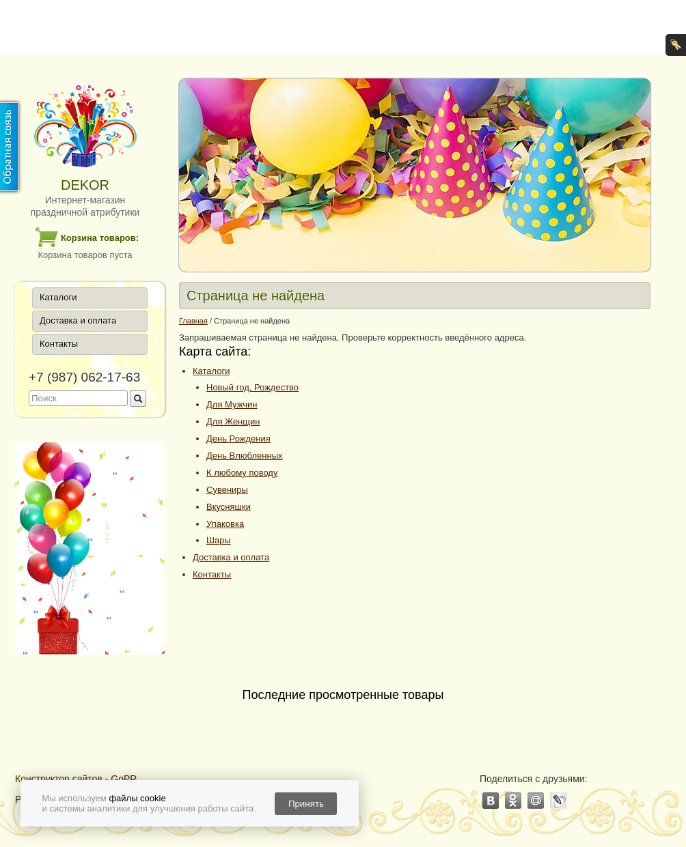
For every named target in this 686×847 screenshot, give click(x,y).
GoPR (124, 778)
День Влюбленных (244, 455)
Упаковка (225, 524)
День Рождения (238, 438)
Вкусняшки (228, 507)
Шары (218, 540)
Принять (306, 804)
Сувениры (227, 490)
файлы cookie (137, 798)
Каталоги (58, 297)
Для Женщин (233, 421)
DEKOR (85, 184)
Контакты (59, 344)
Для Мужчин (231, 404)
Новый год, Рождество (252, 387)
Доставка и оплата (78, 320)
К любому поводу (241, 473)
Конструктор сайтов (58, 778)
